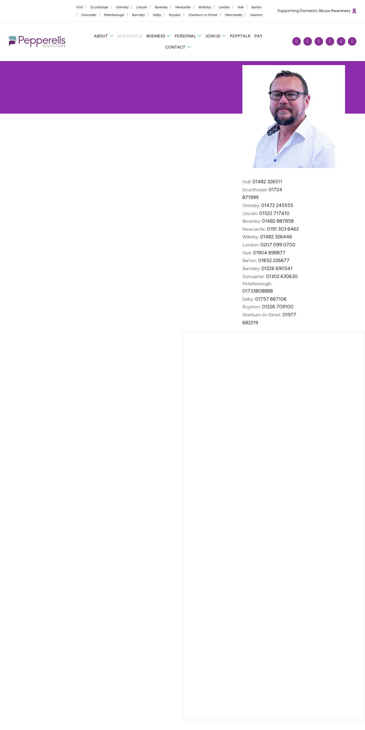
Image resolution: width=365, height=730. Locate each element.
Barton (256, 7)
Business (155, 36)
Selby (157, 15)
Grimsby (122, 7)
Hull (79, 7)
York (241, 7)
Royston (175, 15)
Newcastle (183, 7)
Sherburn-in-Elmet (202, 15)
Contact (175, 47)
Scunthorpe (99, 7)
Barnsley (138, 15)
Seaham (256, 15)
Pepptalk (240, 36)
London (224, 7)
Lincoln (141, 7)
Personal (185, 36)
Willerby (204, 7)
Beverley (161, 7)
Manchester (233, 15)
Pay (258, 36)
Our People (129, 36)
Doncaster (88, 15)
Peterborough (114, 15)
